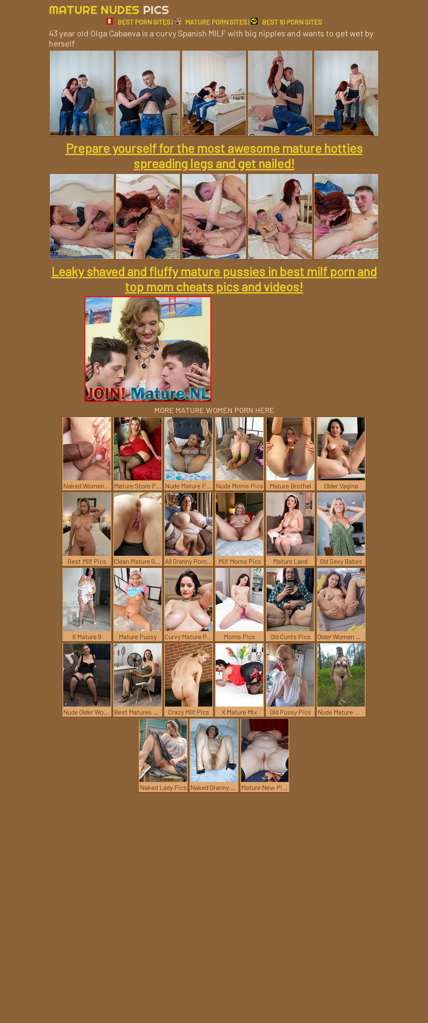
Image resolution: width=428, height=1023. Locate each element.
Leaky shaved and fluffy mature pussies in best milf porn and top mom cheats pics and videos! (214, 278)
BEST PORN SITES (138, 22)
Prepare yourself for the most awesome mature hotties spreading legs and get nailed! (214, 155)
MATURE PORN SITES (210, 22)
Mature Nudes (109, 9)
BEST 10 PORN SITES (286, 22)
